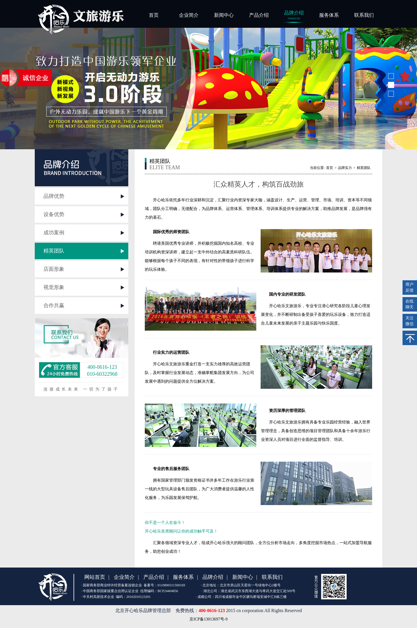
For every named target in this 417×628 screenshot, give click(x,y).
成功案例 (53, 232)
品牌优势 (53, 196)
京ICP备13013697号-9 (208, 619)
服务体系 (329, 15)
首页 (154, 15)
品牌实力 (345, 168)
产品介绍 (259, 15)
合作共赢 (53, 305)
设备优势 (53, 214)
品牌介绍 (294, 15)
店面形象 (53, 269)
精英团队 (53, 251)
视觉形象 (53, 287)
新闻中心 (224, 15)
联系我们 (364, 15)
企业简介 (189, 15)
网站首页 (94, 577)
